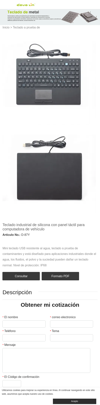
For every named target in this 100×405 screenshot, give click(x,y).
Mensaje (9, 344)
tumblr (42, 240)
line (30, 240)
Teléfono (9, 331)
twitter (17, 240)
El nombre (10, 317)
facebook (4, 240)
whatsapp (36, 240)
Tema (54, 331)
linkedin (11, 240)
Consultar (21, 276)
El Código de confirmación (20, 376)
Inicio (5, 27)
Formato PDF (60, 276)
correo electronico (63, 317)
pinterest (23, 240)
